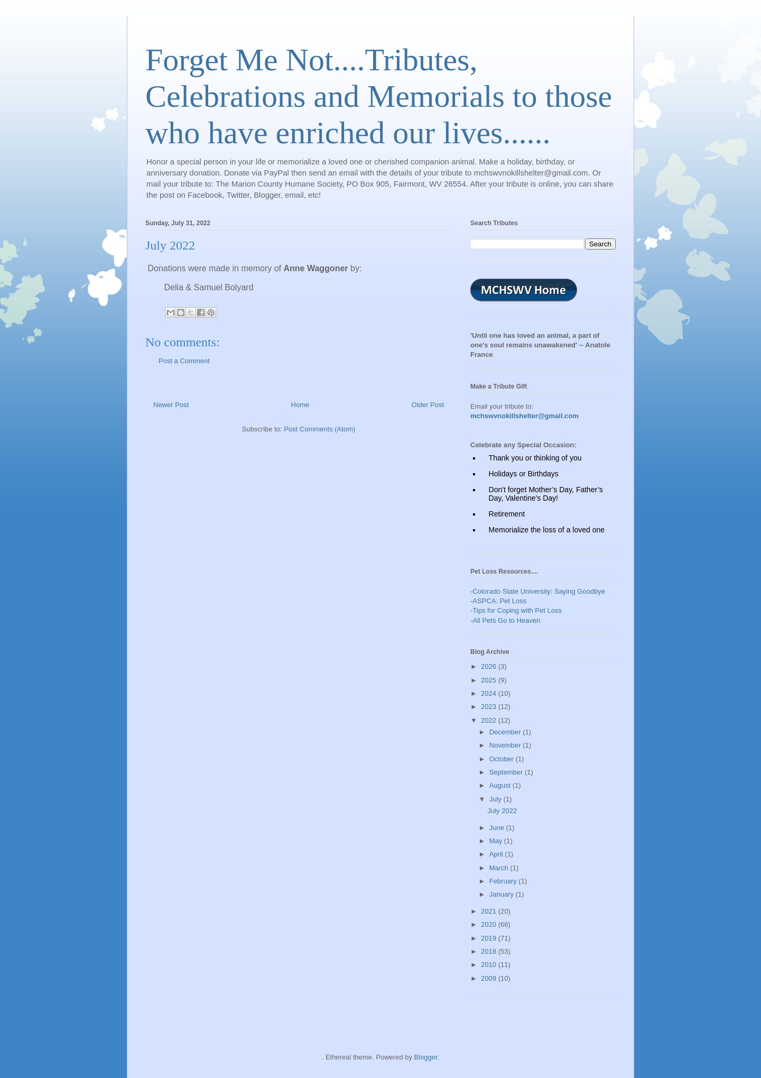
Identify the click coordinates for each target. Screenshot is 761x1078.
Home (300, 405)
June (497, 828)
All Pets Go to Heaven (506, 620)
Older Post (428, 405)
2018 (489, 951)
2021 (489, 911)
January (502, 894)
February (504, 881)
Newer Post (171, 405)
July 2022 (502, 811)
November (506, 745)
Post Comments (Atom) (319, 429)
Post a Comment (184, 361)
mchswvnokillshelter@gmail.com (524, 416)
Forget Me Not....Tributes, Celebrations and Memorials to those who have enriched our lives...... (378, 96)
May (496, 841)
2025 (489, 680)
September (507, 772)
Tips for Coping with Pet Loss (517, 610)
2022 (489, 720)
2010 (489, 965)
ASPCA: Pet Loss (499, 601)
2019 (489, 938)
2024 (489, 693)
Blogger (426, 1057)
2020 (489, 924)
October (502, 759)
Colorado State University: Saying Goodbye (538, 591)
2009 (489, 978)
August (501, 785)
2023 (489, 707)
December (506, 732)
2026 (489, 666)
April (497, 854)
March (500, 868)
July (496, 799)
